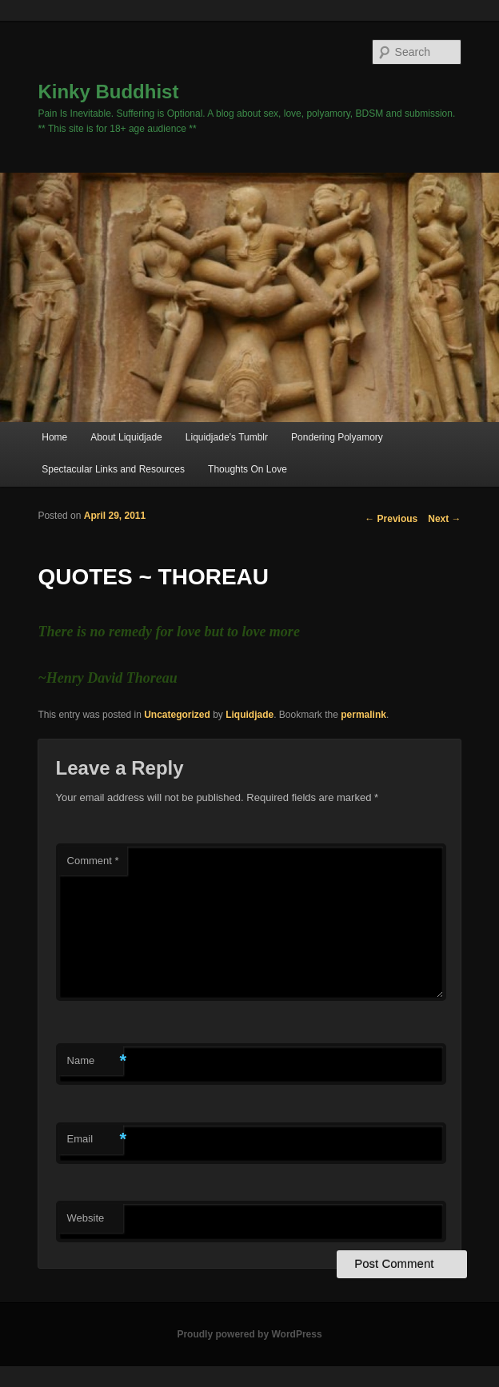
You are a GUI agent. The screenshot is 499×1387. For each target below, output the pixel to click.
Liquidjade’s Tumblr (227, 437)
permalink (363, 714)
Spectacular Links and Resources (113, 469)
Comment (93, 861)
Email (95, 1139)
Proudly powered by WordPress (249, 1334)
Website (86, 1218)
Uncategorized (177, 714)
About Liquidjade (126, 437)
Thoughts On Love (247, 469)
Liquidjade (249, 714)
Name (95, 1061)
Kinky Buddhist (108, 91)
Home (54, 437)
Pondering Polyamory (337, 437)
